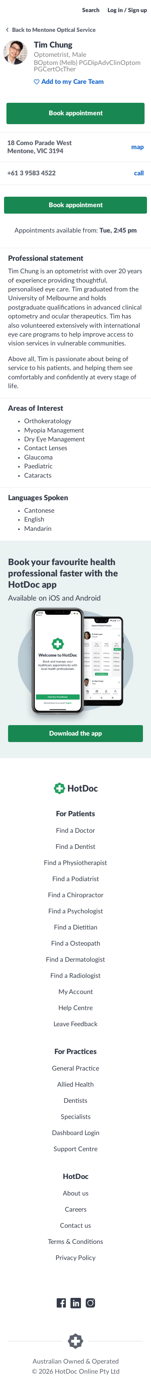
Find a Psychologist (75, 911)
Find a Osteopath (75, 943)
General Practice (75, 1068)
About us (76, 1193)
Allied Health (75, 1084)
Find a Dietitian (75, 927)
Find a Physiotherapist (75, 863)
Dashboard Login (75, 1133)
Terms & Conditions (75, 1242)
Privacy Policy (75, 1258)
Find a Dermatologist (75, 959)
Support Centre (75, 1149)
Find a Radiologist (75, 976)
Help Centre (75, 1008)
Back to (50, 30)
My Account (75, 992)
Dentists (75, 1101)
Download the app (75, 733)
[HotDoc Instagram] (90, 1303)
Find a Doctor (75, 830)
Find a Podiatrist (75, 879)
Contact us (75, 1226)
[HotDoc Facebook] (61, 1303)
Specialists (76, 1117)
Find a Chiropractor (75, 895)
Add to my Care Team (68, 82)
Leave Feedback (75, 1024)
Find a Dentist (75, 847)
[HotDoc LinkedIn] (75, 1303)
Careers (76, 1209)
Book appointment (76, 113)
